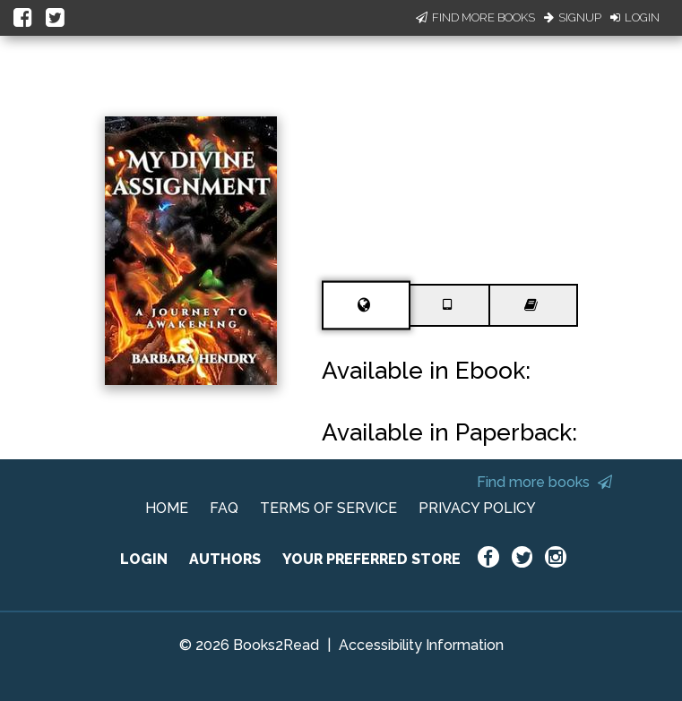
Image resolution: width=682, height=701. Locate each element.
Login (635, 17)
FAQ (224, 508)
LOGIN (144, 559)
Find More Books (475, 17)
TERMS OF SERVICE (328, 508)
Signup (572, 17)
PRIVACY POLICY (477, 508)
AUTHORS (225, 559)
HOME (166, 508)
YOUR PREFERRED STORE (371, 559)
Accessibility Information (421, 645)
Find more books (544, 482)
